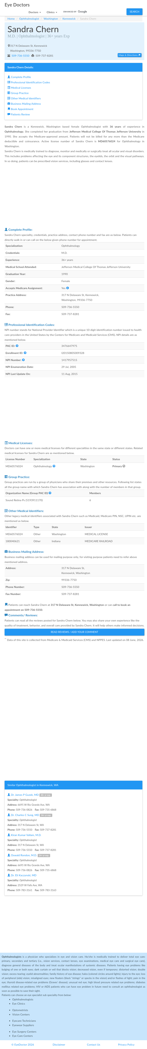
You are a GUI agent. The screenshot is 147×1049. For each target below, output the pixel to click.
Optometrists (20, 1010)
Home (11, 18)
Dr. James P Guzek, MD (29, 795)
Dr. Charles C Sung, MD (29, 815)
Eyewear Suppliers (23, 1025)
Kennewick (69, 18)
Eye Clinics (18, 1003)
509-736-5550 (20, 55)
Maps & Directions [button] (129, 55)
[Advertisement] (74, 195)
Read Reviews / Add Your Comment (74, 631)
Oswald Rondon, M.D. (28, 855)
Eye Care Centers (22, 1035)
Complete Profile (19, 77)
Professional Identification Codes (28, 82)
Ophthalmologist (29, 18)
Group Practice (18, 93)
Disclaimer (59, 1044)
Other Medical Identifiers (24, 98)
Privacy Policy (126, 1044)
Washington (51, 18)
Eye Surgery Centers (24, 1031)
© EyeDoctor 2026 (22, 1044)
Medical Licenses (19, 87)
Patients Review (18, 114)
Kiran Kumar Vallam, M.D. (24, 835)
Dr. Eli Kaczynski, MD (21, 875)
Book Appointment (20, 109)
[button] (35, 11)
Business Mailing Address (24, 103)
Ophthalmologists (22, 999)
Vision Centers (21, 1014)
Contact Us (93, 1044)
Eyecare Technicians (24, 1020)
